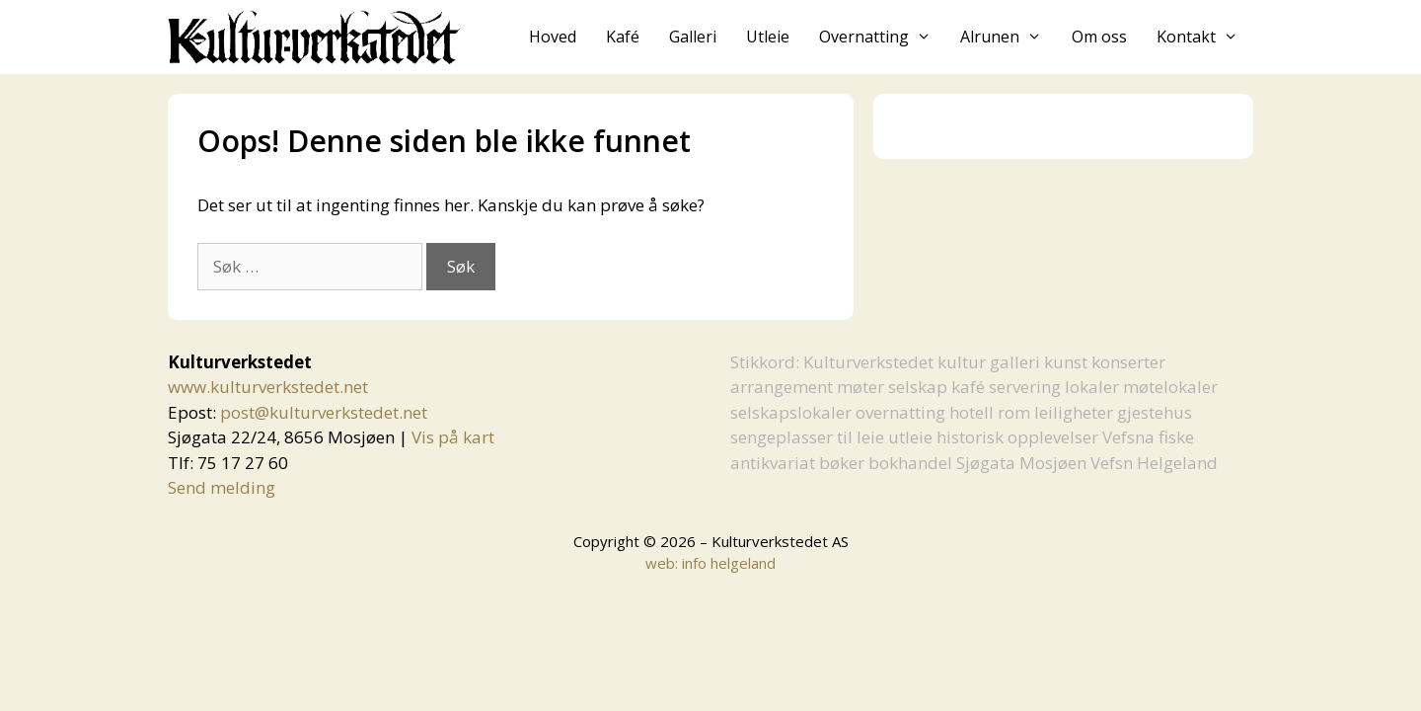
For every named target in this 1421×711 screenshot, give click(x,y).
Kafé (622, 36)
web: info (676, 563)
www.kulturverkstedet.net (268, 386)
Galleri (692, 36)
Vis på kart (452, 437)
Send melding (221, 487)
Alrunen (1008, 37)
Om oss (1099, 36)
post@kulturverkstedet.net (323, 412)
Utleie (767, 36)
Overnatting (882, 37)
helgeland (743, 563)
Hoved (552, 36)
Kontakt (1205, 37)
